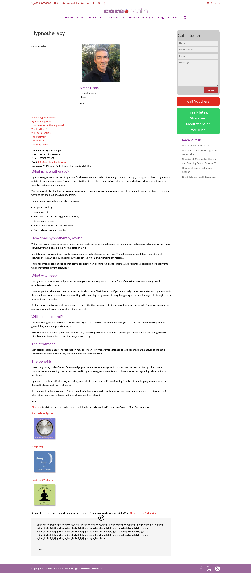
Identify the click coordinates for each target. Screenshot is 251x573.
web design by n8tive (77, 568)
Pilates (93, 17)
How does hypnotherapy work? (47, 125)
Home (69, 17)
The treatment (38, 136)
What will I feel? (39, 129)
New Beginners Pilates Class (196, 145)
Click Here (36, 407)
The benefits (37, 140)
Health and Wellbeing (42, 479)
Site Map (97, 568)
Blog (161, 17)
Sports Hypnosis (39, 144)
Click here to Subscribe (143, 513)
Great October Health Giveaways (199, 176)
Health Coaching (139, 17)
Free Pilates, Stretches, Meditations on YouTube (198, 121)
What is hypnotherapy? (43, 117)
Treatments (113, 17)
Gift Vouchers (198, 101)
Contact (173, 17)
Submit (211, 90)
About (81, 17)
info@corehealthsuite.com (52, 162)
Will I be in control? (41, 132)
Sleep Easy (37, 446)
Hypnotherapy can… (42, 121)
